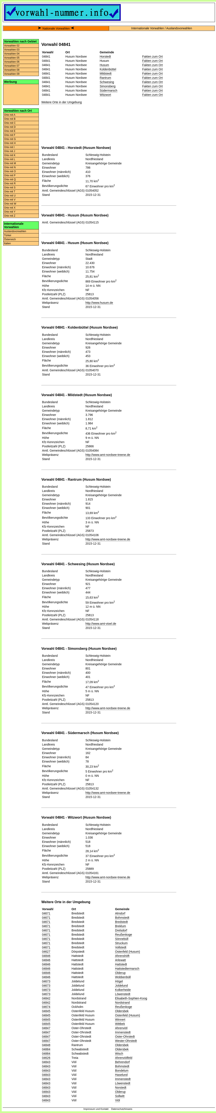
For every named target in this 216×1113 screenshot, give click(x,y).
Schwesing (107, 82)
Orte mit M (10, 163)
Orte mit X (9, 207)
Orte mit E (9, 131)
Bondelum (121, 1070)
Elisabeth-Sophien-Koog (131, 998)
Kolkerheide (123, 990)
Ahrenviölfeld (123, 1057)
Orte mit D (10, 127)
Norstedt (120, 1087)
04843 (46, 1062)
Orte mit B (9, 118)
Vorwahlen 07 (12, 65)
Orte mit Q (10, 179)
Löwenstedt (122, 994)
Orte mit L (9, 159)
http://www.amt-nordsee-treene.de (108, 454)
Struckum (121, 943)
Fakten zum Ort (152, 56)
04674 (46, 1006)
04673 (46, 981)
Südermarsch (108, 90)
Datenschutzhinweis (121, 1109)
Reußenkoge (123, 934)
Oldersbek (122, 1011)
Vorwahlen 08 (12, 69)
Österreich (10, 239)
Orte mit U (10, 195)
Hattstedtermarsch (127, 968)
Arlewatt (120, 960)
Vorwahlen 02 (12, 45)
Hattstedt (121, 964)
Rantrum (105, 77)
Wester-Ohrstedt (126, 1040)
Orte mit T (9, 191)
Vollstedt (120, 947)
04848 (46, 1045)
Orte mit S (9, 187)
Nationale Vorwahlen (56, 28)
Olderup (120, 973)
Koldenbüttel (108, 69)
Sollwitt (119, 1096)
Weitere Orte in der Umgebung (61, 102)
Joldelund (121, 985)
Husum (104, 65)
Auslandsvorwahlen (15, 231)
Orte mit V (9, 199)
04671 (46, 913)
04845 (46, 1011)
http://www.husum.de (99, 302)
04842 (46, 998)
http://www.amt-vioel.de (101, 623)
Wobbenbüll (123, 977)
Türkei (7, 235)
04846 (46, 956)
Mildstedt (106, 73)
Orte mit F (9, 135)
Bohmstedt (122, 917)
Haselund (121, 1074)
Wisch (119, 1053)
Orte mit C (10, 122)
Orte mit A (9, 114)
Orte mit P (9, 175)
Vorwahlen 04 (12, 53)
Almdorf (120, 913)
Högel (119, 981)
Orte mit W (10, 203)
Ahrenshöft (122, 956)
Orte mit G (10, 139)
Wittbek (120, 1023)
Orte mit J (9, 151)
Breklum (120, 926)
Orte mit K (9, 155)
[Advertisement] (21, 94)
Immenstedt (122, 1032)
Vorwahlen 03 (12, 49)
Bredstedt (121, 922)
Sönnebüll (121, 939)
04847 (46, 1028)
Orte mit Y (9, 211)
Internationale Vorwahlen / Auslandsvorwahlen (161, 28)
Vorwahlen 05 (12, 57)
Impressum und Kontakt (95, 1109)
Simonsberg (108, 86)
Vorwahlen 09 (12, 73)
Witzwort (105, 94)
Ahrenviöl (121, 1028)
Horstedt (105, 56)
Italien (7, 243)
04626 (46, 1057)
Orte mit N (10, 167)
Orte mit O (10, 171)
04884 (46, 1049)
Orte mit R (10, 183)
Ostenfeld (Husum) (127, 951)
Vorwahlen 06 (12, 61)
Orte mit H (10, 143)
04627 (46, 951)
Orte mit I (9, 147)
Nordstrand (122, 1002)
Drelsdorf (121, 930)
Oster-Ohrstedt (125, 1036)
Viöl (117, 1100)
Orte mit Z (9, 215)
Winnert (120, 1019)
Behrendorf (122, 1062)
